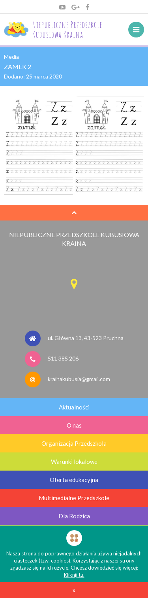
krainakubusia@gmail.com (79, 379)
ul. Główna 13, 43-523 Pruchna (86, 338)
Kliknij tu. (74, 575)
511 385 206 (63, 358)
